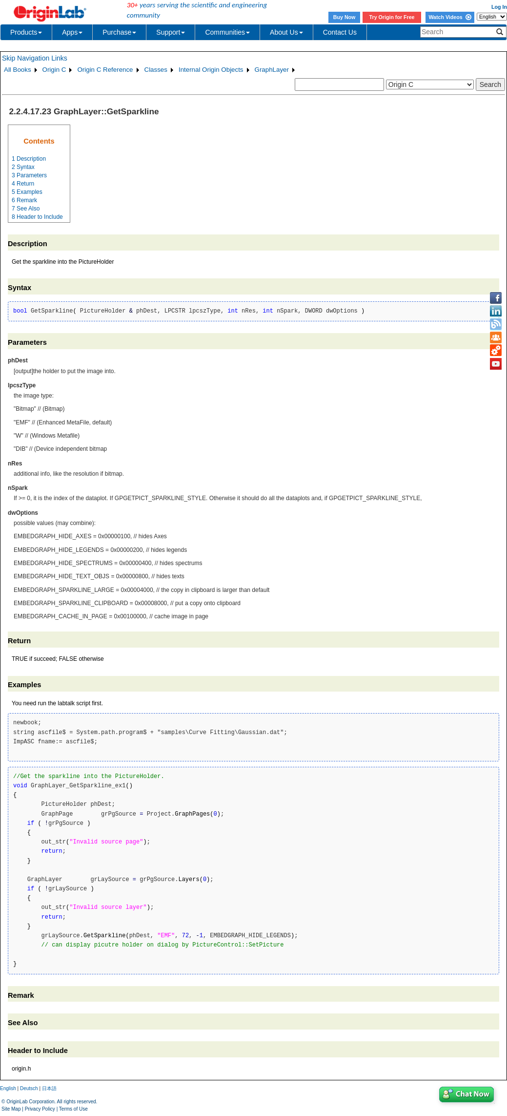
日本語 (49, 1088)
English (8, 1088)
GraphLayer (272, 69)
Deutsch (29, 1088)
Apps (72, 32)
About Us (286, 32)
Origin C (54, 69)
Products (26, 32)
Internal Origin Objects (211, 69)
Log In (499, 7)
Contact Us (340, 32)
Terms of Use (73, 1109)
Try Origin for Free (392, 17)
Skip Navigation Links (34, 58)
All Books (17, 69)
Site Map (10, 1109)
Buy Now (344, 17)
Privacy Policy (40, 1109)
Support (170, 32)
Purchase (119, 32)
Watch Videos (449, 17)
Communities (227, 32)
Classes (155, 69)
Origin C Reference (105, 69)
